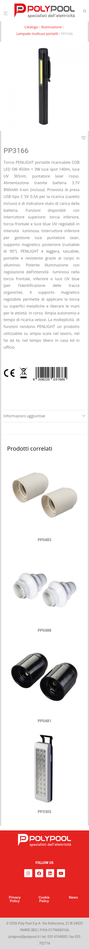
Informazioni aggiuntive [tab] (24, 416)
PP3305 (44, 811)
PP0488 (44, 630)
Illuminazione (51, 27)
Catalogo (31, 27)
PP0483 (44, 540)
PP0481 (44, 721)
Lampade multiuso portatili (37, 33)
